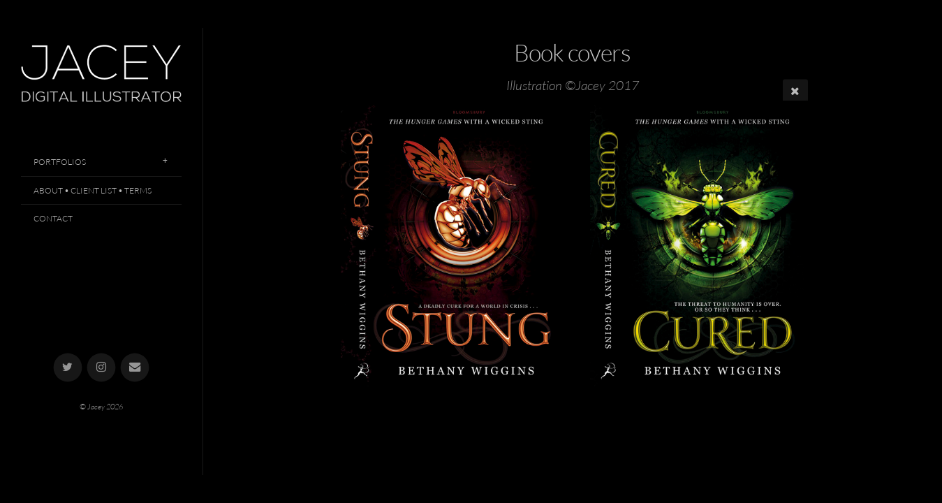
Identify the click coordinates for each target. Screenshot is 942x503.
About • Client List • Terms (93, 190)
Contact (53, 218)
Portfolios (60, 161)
